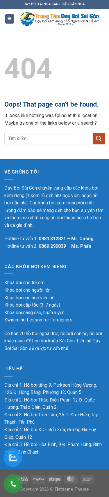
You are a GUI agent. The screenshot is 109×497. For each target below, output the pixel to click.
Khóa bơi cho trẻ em (24, 282)
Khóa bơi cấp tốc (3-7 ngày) (32, 305)
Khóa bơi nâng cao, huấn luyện (34, 312)
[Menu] (9, 19)
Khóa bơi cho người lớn (27, 290)
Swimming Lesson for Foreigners (38, 320)
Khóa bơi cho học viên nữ (29, 297)
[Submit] (99, 138)
